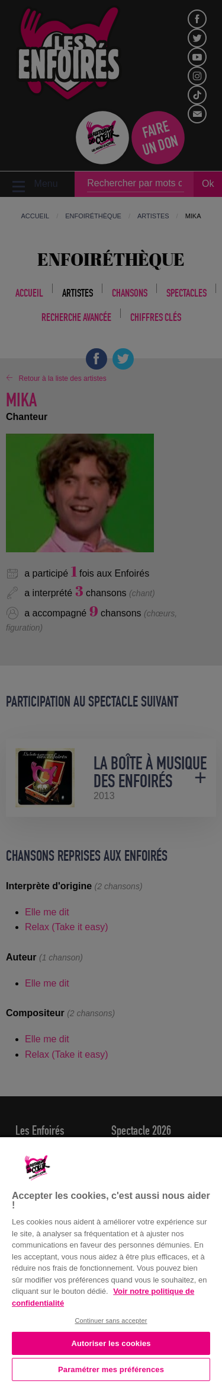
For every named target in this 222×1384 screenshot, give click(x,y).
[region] (111, 1259)
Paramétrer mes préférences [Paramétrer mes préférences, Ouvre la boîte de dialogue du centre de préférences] (111, 1369)
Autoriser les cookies (110, 1343)
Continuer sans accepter (111, 1320)
